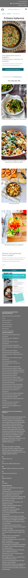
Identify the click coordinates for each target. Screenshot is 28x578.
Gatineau (10, 420)
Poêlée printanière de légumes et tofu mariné (14, 119)
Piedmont (13, 426)
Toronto (18, 452)
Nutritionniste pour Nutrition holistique (12, 379)
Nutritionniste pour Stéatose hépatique (12, 393)
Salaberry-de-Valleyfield (14, 436)
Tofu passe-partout (14, 203)
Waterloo (9, 454)
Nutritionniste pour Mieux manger (11, 377)
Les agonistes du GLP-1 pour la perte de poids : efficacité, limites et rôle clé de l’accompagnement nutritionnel (13, 493)
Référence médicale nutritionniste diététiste (11, 316)
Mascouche (14, 422)
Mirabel (19, 422)
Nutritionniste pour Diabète (9, 350)
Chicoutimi (12, 419)
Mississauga (15, 450)
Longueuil (7, 422)
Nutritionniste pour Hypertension (11, 366)
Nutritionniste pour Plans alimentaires (12, 384)
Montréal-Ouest (6, 426)
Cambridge (17, 446)
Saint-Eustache (21, 431)
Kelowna (4, 473)
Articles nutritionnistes (7, 326)
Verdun (19, 440)
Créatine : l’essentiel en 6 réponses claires (13, 530)
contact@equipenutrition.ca (19, 3)
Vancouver (14, 473)
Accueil (3, 13)
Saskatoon (9, 478)
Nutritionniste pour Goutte (9, 361)
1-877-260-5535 (23, 1)
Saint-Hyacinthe (6, 433)
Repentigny (14, 427)
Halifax (10, 463)
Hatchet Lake (16, 463)
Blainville (4, 417)
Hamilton (10, 448)
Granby (15, 420)
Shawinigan (5, 438)
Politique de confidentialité (8, 331)
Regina (4, 478)
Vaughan (4, 454)
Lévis (3, 422)
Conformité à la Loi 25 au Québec (11, 509)
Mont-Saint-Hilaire (11, 424)
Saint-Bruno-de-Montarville (9, 431)
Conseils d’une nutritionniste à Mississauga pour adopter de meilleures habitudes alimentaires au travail (13, 498)
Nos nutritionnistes (6, 322)
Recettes (9, 13)
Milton (9, 450)
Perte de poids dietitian (8, 382)
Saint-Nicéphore (14, 434)
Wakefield (4, 442)
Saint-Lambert (6, 434)
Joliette (19, 420)
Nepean (20, 450)
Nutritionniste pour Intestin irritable (12, 368)
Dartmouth (5, 463)
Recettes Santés (5, 328)
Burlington (11, 446)
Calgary (4, 458)
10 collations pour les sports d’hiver (11, 525)
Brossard (23, 417)
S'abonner (14, 270)
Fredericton (9, 468)
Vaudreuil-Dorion (11, 440)
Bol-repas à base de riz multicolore (14, 245)
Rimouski (20, 427)
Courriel (3, 264)
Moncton (15, 468)
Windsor (15, 454)
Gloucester (5, 448)
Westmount (11, 442)
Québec (9, 427)
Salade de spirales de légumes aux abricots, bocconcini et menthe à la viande (14, 161)
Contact (3, 318)
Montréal (19, 424)
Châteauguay (5, 419)
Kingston (16, 448)
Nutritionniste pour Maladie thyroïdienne (13, 370)
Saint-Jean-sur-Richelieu (17, 433)
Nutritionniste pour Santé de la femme (12, 386)
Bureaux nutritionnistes (7, 324)
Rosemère (5, 429)
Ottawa (9, 452)
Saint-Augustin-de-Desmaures (16, 429)
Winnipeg (4, 483)
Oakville (4, 452)
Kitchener (21, 448)
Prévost (4, 427)
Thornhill (13, 452)
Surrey (9, 473)
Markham (4, 450)
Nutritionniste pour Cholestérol (10, 345)
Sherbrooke (12, 438)
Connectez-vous (17, 77)
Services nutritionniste (7, 320)
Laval (22, 420)
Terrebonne (18, 438)
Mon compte (23, 5)
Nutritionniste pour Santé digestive (11, 388)
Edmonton (9, 458)
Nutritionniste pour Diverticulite (10, 352)
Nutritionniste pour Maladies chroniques (13, 372)
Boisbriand (10, 417)
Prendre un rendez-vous (14, 9)
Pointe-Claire (20, 426)
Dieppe (4, 468)
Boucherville (17, 417)
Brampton (5, 446)
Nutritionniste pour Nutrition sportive (12, 381)
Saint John (21, 468)
